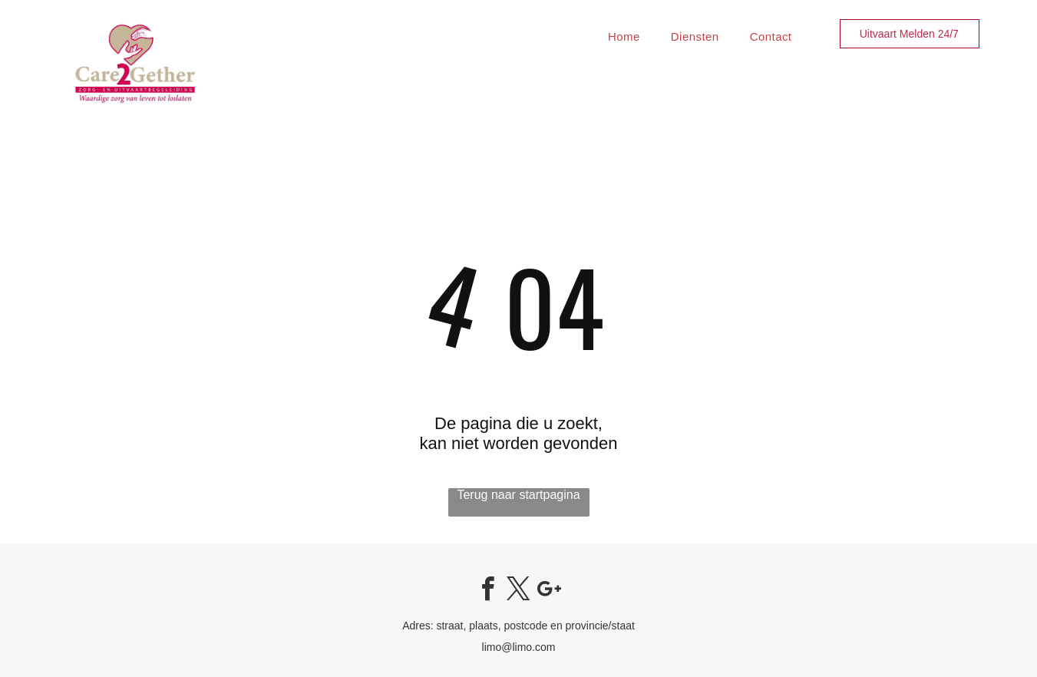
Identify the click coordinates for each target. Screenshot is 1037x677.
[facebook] (488, 591)
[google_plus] (549, 591)
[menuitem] (624, 36)
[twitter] (519, 591)
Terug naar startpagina (518, 494)
